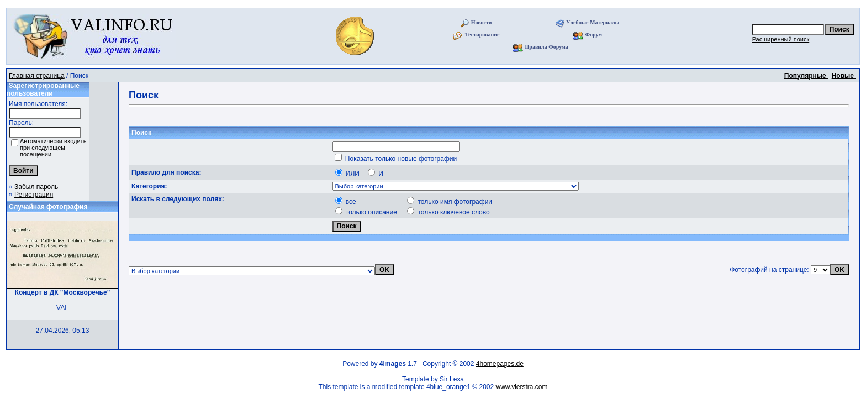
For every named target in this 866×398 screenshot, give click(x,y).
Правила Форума (546, 47)
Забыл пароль (36, 187)
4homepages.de (500, 364)
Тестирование (482, 35)
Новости (481, 22)
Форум (593, 35)
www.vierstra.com (522, 387)
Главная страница (37, 76)
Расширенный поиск (781, 39)
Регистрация (33, 194)
